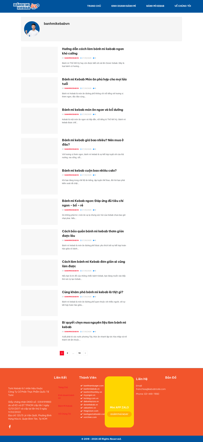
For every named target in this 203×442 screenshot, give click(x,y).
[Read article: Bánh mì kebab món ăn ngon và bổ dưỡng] (39, 121)
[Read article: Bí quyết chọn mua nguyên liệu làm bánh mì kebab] (39, 333)
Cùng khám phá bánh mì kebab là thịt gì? (92, 292)
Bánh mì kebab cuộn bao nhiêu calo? (89, 170)
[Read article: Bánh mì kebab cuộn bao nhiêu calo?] (39, 181)
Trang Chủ (94, 6)
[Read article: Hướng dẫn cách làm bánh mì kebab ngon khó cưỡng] (39, 60)
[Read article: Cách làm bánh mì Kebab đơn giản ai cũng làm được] (39, 273)
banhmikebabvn (72, 58)
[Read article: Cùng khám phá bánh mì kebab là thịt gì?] (39, 303)
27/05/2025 (85, 58)
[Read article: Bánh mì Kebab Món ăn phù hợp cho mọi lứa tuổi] (39, 90)
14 (79, 353)
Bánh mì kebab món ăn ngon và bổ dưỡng (92, 110)
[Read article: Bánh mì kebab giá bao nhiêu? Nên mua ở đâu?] (39, 151)
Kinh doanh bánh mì (123, 6)
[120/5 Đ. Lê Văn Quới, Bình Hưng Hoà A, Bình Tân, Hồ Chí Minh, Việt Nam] (181, 401)
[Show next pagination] (85, 353)
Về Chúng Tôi (183, 6)
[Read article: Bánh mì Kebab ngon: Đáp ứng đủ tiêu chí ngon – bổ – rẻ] (39, 212)
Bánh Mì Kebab (155, 6)
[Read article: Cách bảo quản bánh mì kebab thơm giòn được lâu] (39, 242)
